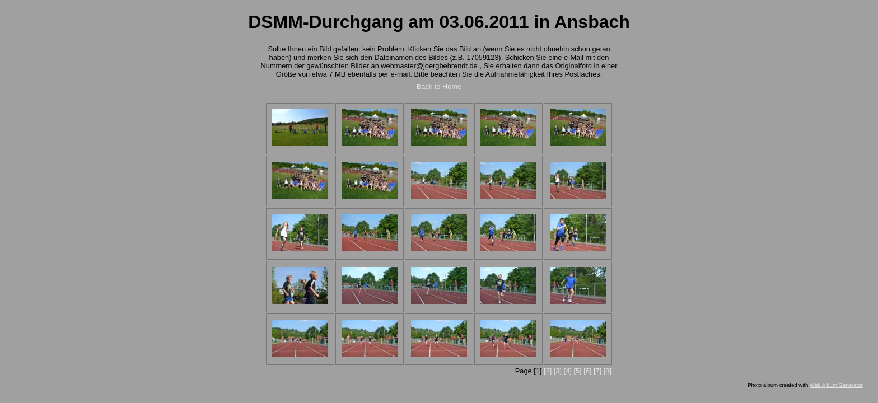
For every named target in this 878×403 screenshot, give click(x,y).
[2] (548, 371)
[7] (597, 371)
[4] (568, 371)
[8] (607, 371)
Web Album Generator (836, 385)
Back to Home (439, 86)
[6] (587, 371)
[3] (558, 371)
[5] (577, 371)
